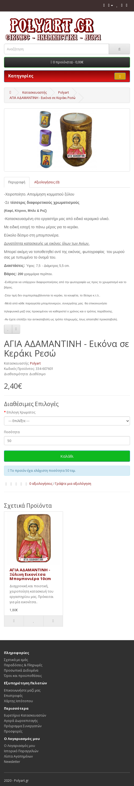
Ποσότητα (12, 432)
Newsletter (12, 761)
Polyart (63, 92)
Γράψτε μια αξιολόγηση (73, 483)
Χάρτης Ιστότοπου (18, 701)
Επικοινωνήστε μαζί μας (22, 690)
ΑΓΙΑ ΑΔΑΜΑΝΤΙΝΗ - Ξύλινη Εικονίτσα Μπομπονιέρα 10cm (30, 574)
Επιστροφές (13, 695)
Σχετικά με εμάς (16, 659)
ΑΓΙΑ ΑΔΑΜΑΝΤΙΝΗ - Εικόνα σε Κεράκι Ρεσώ (43, 98)
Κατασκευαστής (34, 92)
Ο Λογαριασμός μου (19, 745)
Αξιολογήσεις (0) (46, 182)
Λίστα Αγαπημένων (18, 756)
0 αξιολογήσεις (40, 483)
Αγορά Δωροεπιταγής (21, 720)
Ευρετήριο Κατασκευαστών (25, 715)
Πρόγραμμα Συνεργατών (22, 726)
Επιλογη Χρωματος (21, 412)
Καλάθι (67, 456)
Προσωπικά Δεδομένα (21, 670)
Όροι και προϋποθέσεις (23, 675)
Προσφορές (13, 731)
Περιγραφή (16, 182)
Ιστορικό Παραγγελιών (21, 751)
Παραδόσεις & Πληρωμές (23, 665)
